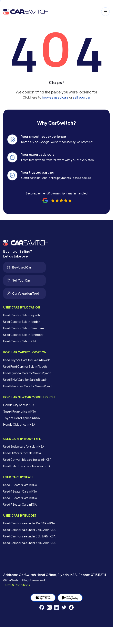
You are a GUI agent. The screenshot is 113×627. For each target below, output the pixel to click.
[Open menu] (81, 11)
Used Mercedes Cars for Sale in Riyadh (28, 386)
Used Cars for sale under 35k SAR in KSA (29, 536)
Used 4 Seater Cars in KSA (20, 491)
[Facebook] (41, 607)
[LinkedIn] (56, 607)
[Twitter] (63, 607)
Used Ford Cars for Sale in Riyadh (25, 366)
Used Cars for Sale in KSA (19, 341)
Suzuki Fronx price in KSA (19, 411)
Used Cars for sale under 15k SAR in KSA (29, 523)
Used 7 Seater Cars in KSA (20, 504)
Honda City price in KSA (18, 405)
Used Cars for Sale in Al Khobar (23, 334)
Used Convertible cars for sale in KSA (27, 459)
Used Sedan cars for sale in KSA (23, 446)
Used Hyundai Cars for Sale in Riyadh (27, 373)
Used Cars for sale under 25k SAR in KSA (29, 530)
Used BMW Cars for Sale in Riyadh (25, 379)
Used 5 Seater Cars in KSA (20, 498)
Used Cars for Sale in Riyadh (21, 315)
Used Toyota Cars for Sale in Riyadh (26, 360)
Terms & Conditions (16, 585)
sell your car (81, 97)
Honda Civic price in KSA (19, 424)
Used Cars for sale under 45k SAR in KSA (29, 543)
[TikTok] (71, 607)
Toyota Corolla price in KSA (21, 418)
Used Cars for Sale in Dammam (23, 328)
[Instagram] (49, 607)
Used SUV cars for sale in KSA (22, 453)
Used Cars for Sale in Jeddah (21, 321)
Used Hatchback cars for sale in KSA (26, 466)
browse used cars (55, 97)
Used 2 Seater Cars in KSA (20, 485)
